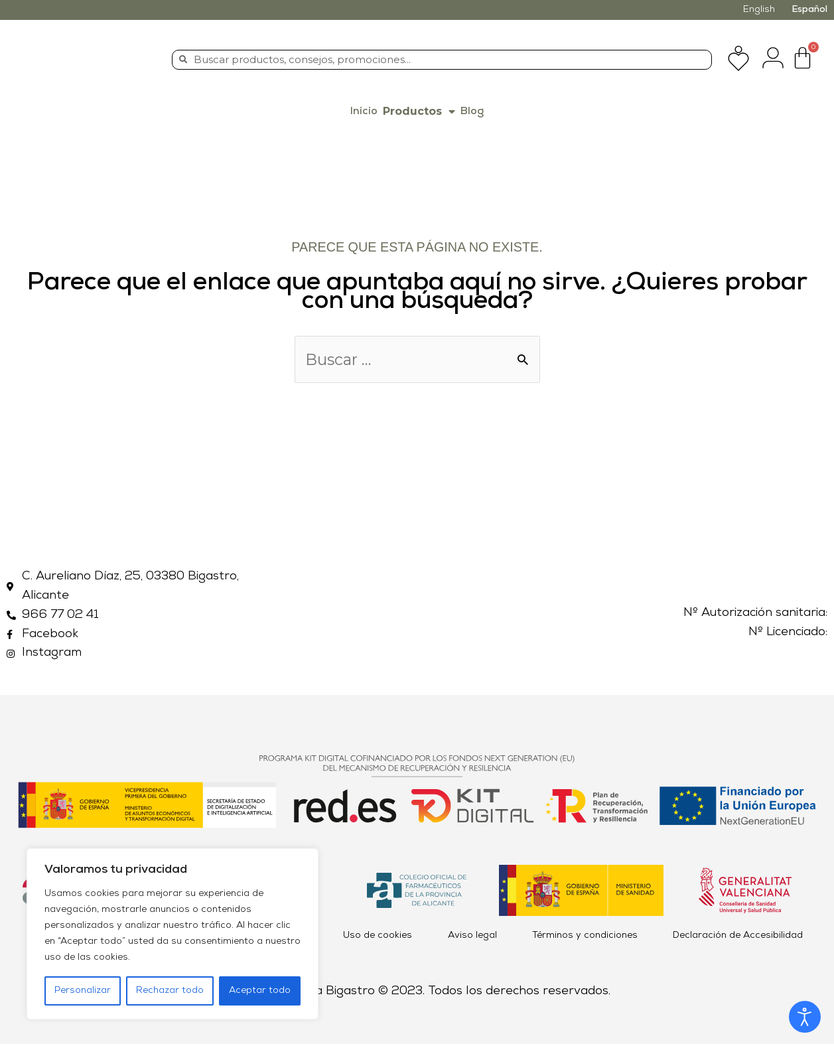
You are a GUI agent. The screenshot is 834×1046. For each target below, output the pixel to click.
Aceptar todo (260, 991)
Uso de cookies (377, 937)
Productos (419, 111)
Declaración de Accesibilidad (738, 937)
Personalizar (82, 991)
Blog (472, 111)
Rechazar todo (170, 991)
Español (809, 10)
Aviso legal (472, 937)
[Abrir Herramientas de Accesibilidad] (805, 1017)
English (759, 10)
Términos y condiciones (585, 937)
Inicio (364, 111)
